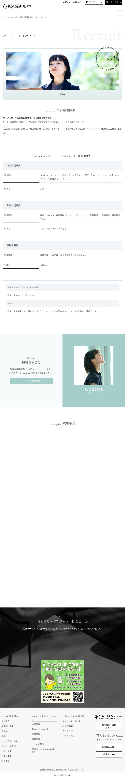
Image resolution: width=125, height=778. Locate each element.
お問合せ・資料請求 (72, 2)
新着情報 (36, 734)
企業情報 (36, 724)
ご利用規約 (67, 731)
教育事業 (5, 761)
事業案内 (5, 721)
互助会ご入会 (112, 2)
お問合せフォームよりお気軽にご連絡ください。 (78, 311)
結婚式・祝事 (7, 726)
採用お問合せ (35, 381)
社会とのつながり (40, 729)
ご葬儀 (4, 731)
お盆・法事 (6, 751)
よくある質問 (38, 744)
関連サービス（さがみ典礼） (43, 750)
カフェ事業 (6, 756)
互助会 (4, 736)
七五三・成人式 (8, 746)
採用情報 (27, 17)
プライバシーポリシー (72, 721)
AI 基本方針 (67, 726)
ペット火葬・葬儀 (9, 741)
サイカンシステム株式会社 (12, 17)
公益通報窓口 (68, 736)
